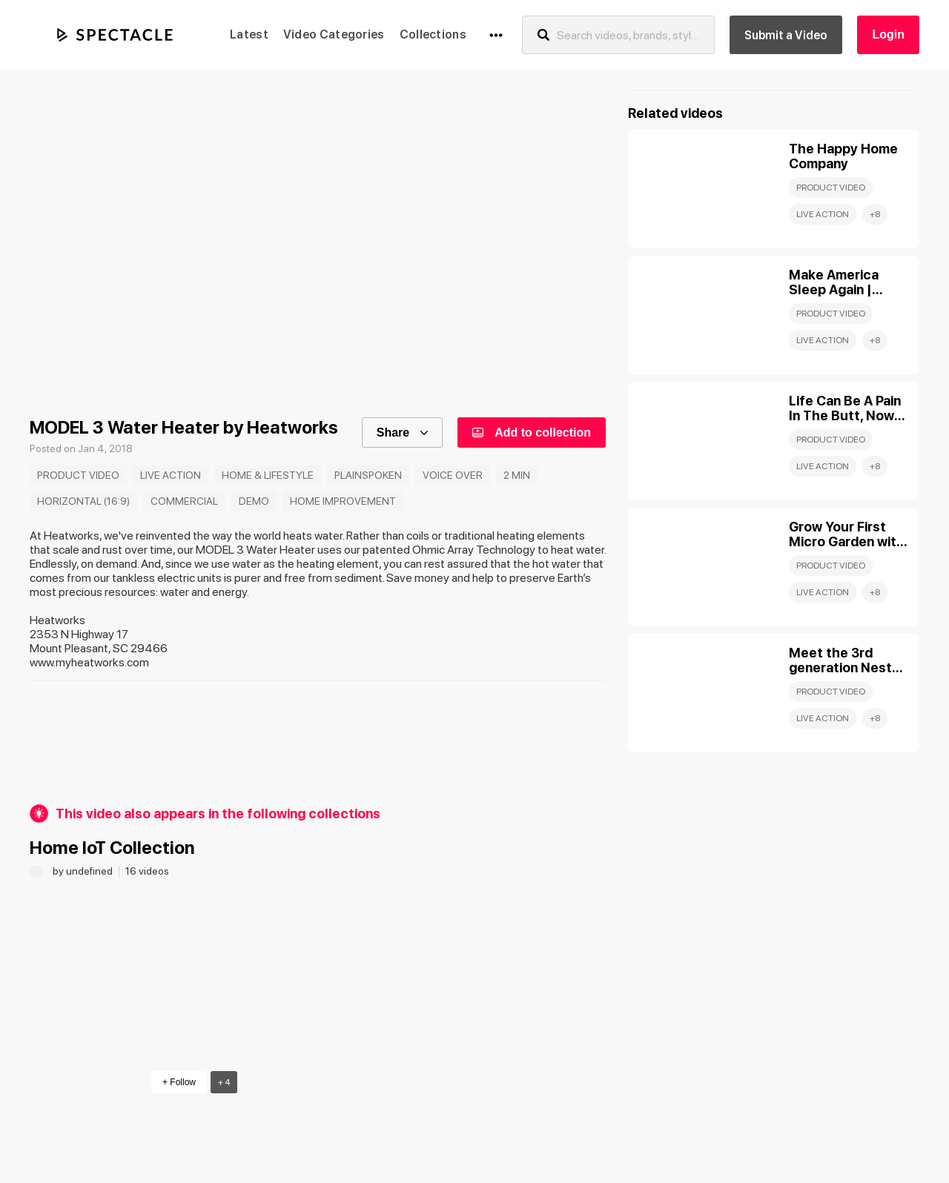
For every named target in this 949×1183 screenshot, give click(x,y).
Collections (433, 34)
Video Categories (334, 34)
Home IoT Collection (112, 847)
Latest (249, 34)
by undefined (84, 871)
